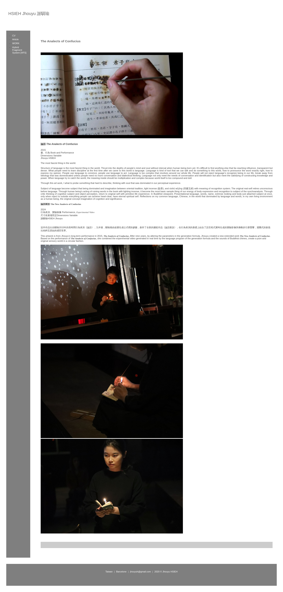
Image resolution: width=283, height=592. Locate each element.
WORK (15, 43)
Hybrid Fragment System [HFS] (19, 50)
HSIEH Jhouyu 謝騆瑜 (28, 13)
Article (15, 39)
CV (13, 35)
